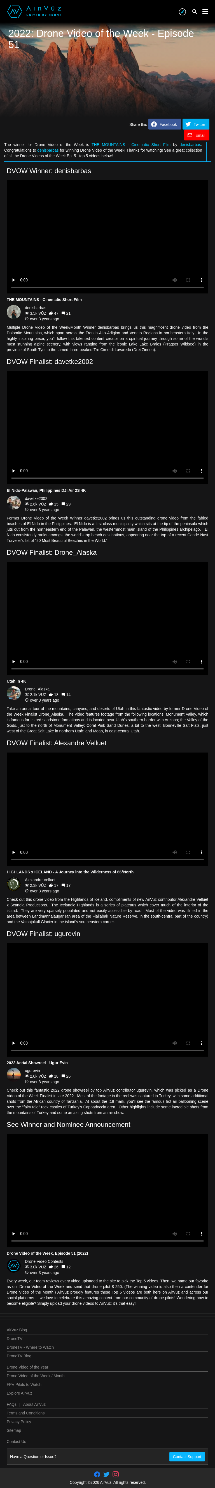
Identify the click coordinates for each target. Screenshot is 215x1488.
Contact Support (187, 1456)
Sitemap (14, 1430)
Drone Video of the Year (27, 1367)
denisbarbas (190, 144)
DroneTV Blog (19, 1356)
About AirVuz (34, 1404)
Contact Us (16, 1441)
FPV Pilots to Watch (24, 1384)
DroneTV (14, 1338)
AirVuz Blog (17, 1330)
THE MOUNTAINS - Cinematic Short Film (131, 144)
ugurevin (32, 1070)
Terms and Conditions (26, 1413)
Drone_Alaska (37, 689)
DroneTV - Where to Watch (30, 1347)
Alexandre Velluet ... (42, 880)
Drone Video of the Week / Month (36, 1376)
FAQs (12, 1404)
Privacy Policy (19, 1421)
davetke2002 (36, 498)
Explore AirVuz (19, 1393)
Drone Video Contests (44, 1261)
